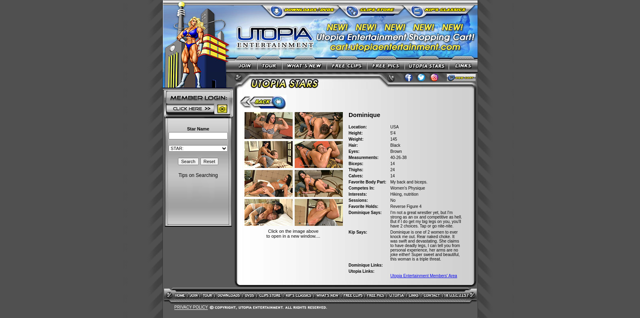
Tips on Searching (198, 175)
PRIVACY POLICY (191, 307)
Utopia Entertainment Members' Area (423, 276)
